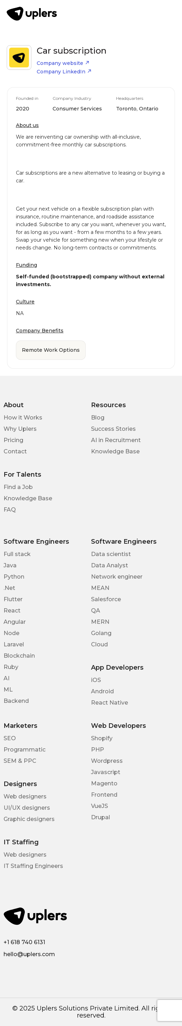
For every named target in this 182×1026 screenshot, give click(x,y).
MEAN (100, 588)
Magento (104, 783)
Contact (15, 451)
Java (10, 565)
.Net (9, 588)
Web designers (25, 796)
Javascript (105, 772)
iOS (96, 680)
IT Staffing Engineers (33, 866)
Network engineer (116, 576)
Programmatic (25, 749)
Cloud (99, 644)
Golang (101, 633)
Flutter (13, 599)
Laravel (14, 644)
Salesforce (106, 599)
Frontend (104, 794)
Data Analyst (109, 565)
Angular (15, 621)
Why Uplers (20, 429)
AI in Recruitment (116, 440)
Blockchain (19, 655)
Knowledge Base (115, 451)
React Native (109, 702)
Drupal (100, 817)
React (12, 610)
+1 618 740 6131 (24, 942)
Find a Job (18, 487)
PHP (97, 749)
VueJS (99, 806)
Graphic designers (29, 819)
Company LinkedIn (64, 71)
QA (95, 610)
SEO (10, 738)
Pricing (13, 440)
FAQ (10, 509)
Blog (97, 417)
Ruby (11, 667)
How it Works (23, 417)
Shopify (102, 738)
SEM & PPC (20, 761)
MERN (100, 621)
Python (14, 576)
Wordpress (107, 761)
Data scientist (111, 554)
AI (7, 678)
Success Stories (113, 429)
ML (8, 689)
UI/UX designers (27, 807)
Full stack (17, 554)
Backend (16, 701)
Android (102, 691)
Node (11, 633)
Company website (63, 63)
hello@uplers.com (29, 954)
